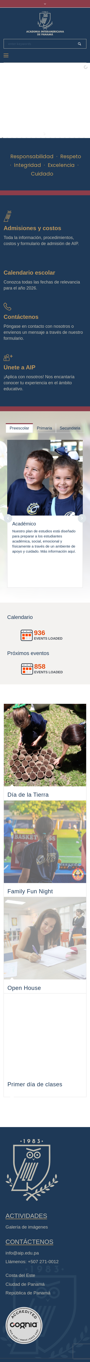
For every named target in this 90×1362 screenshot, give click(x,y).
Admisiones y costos (32, 228)
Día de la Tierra (28, 796)
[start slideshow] (45, 133)
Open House (24, 1004)
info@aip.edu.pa (22, 1266)
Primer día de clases (34, 1108)
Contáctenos (21, 317)
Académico (24, 523)
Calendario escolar (29, 272)
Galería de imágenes (27, 1240)
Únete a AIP (19, 367)
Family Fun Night (30, 900)
